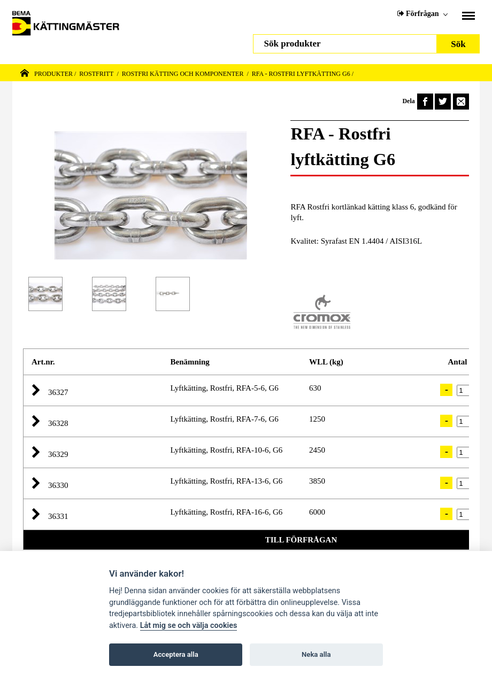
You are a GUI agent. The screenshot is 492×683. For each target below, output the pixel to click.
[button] (40, 391)
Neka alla (316, 654)
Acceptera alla (175, 654)
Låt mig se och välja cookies (188, 625)
